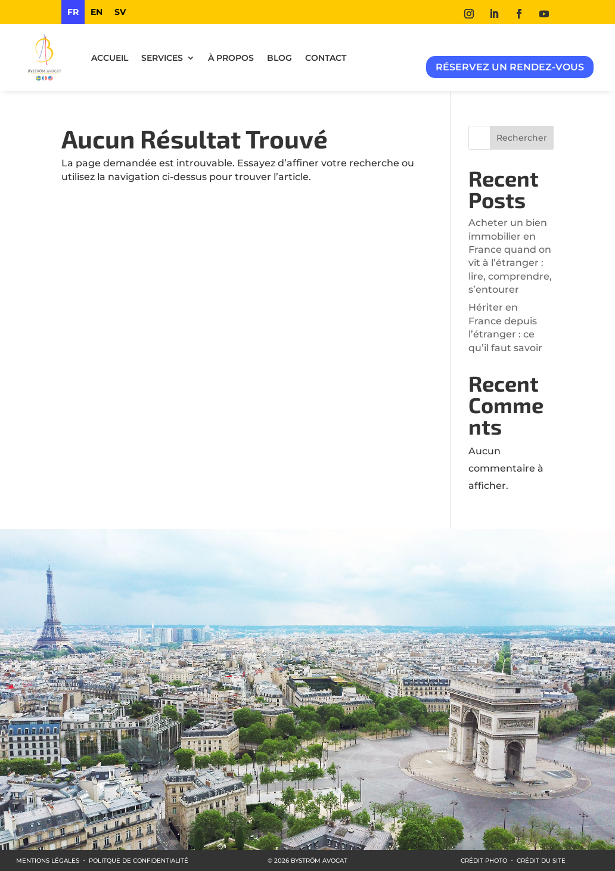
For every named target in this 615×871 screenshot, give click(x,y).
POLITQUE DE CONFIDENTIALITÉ (138, 860)
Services (162, 57)
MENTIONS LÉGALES (47, 860)
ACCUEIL (109, 57)
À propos (231, 57)
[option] (96, 12)
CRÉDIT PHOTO (484, 860)
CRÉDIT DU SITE (541, 860)
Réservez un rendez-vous (510, 67)
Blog (279, 57)
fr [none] (73, 12)
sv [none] (120, 12)
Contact (325, 57)
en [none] (96, 12)
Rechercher (521, 137)
